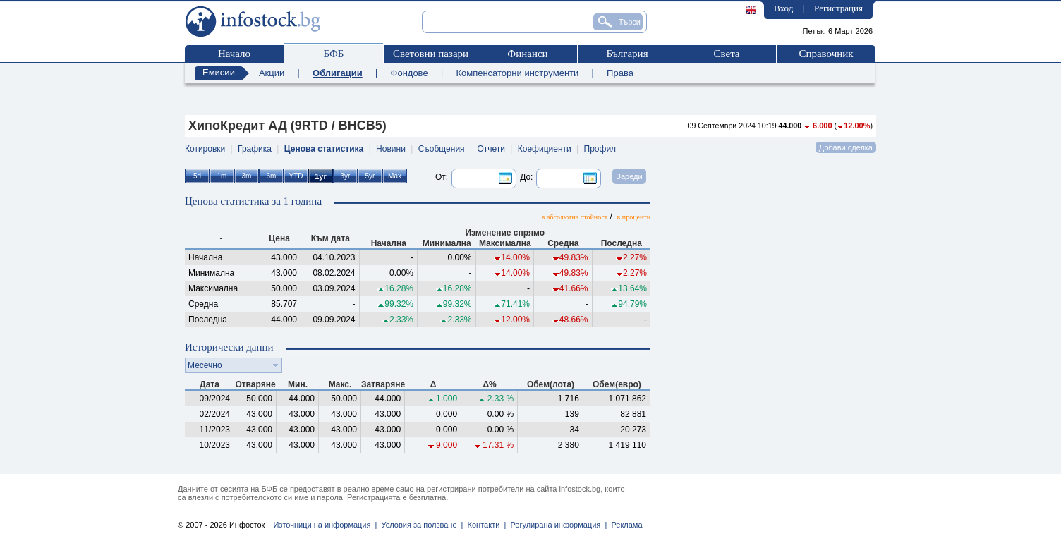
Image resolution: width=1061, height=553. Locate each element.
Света (726, 53)
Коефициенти (544, 149)
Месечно (205, 365)
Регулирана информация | (556, 525)
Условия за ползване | (420, 525)
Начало (234, 53)
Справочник (826, 53)
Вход (783, 8)
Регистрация (838, 8)
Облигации (338, 73)
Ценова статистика (323, 149)
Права (620, 73)
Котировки (205, 149)
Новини (391, 149)
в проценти (633, 217)
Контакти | (484, 525)
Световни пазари (430, 53)
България (627, 53)
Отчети (491, 149)
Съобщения (441, 149)
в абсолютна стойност (574, 217)
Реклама (624, 525)
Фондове (409, 73)
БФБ (334, 53)
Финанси (527, 53)
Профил (600, 149)
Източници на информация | (325, 525)
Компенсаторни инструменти (517, 73)
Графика (255, 149)
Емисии (218, 72)
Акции (271, 73)
